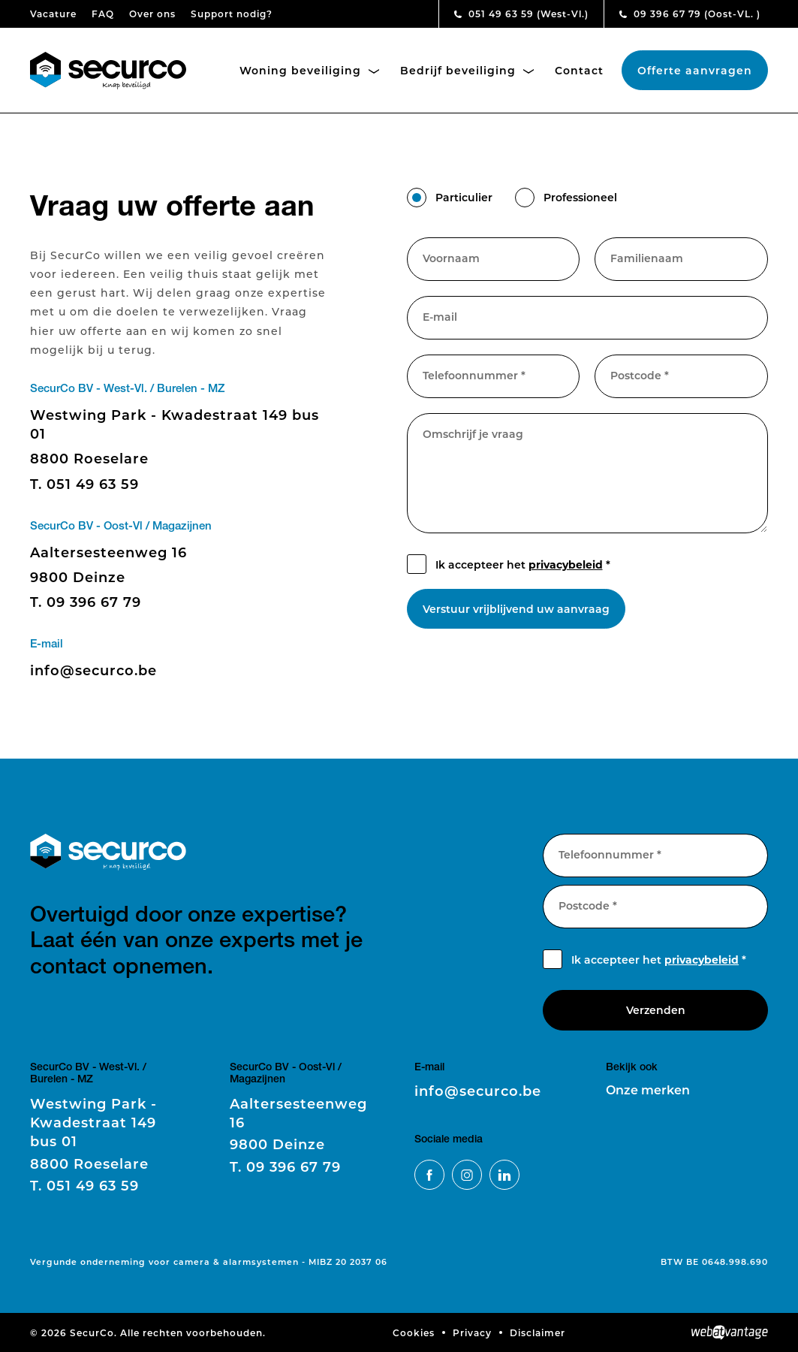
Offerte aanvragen (694, 70)
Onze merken (648, 1089)
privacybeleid (565, 564)
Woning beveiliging (309, 70)
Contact (579, 70)
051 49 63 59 (521, 14)
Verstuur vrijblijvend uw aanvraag (516, 609)
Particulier (463, 197)
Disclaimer (537, 1332)
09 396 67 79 (689, 14)
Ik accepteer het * (522, 564)
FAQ (103, 14)
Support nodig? (232, 14)
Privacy (472, 1332)
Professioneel (580, 197)
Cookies (414, 1332)
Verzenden (655, 1010)
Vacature (53, 14)
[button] (416, 197)
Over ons (152, 14)
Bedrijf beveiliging (467, 70)
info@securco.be (93, 670)
